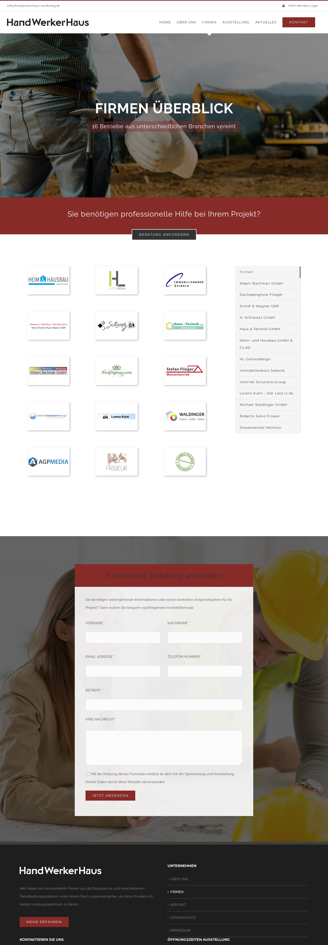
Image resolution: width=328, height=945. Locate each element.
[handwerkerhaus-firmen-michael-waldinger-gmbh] (185, 404)
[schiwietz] (117, 313)
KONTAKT (178, 905)
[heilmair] (185, 449)
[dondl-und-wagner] (48, 313)
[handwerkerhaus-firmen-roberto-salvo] (117, 449)
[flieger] (185, 359)
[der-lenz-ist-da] (117, 404)
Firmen (246, 272)
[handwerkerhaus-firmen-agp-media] (48, 449)
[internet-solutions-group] (48, 404)
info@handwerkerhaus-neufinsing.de (33, 5)
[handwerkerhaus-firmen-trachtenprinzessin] (117, 359)
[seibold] (185, 268)
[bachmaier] (48, 359)
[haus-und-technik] (185, 313)
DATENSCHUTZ (183, 918)
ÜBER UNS (179, 879)
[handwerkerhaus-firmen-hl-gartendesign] (117, 268)
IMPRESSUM (180, 930)
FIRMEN (177, 892)
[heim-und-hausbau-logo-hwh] (48, 268)
